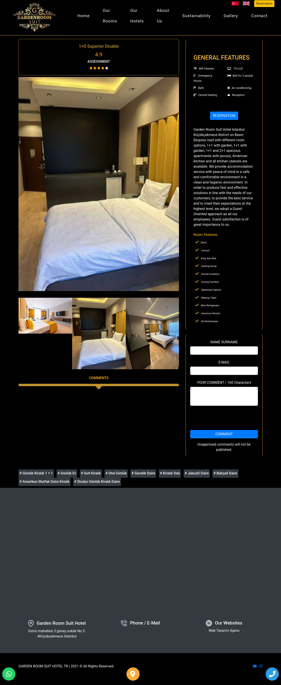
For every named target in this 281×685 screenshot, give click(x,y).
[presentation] (224, 419)
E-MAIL (224, 364)
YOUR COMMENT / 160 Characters (224, 384)
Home (86, 16)
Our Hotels (139, 16)
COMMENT (224, 436)
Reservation (264, 3)
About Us (164, 16)
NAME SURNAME (224, 344)
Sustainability (197, 16)
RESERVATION (224, 117)
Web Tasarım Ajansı (224, 632)
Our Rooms (112, 16)
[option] (98, 186)
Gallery (231, 16)
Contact (259, 16)
